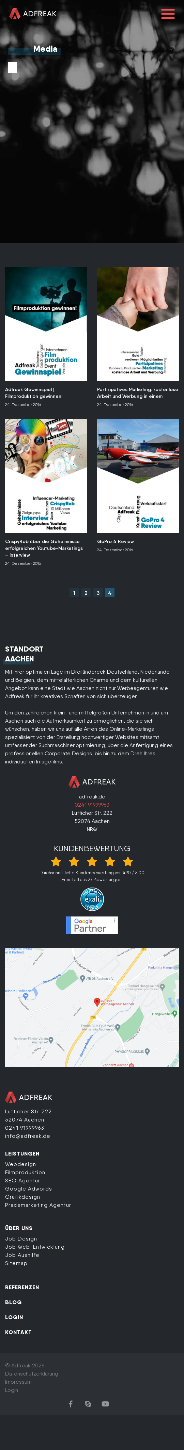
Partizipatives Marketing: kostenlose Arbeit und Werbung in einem (137, 392)
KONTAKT (18, 1332)
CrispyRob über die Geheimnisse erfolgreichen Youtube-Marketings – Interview (44, 548)
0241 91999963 (92, 805)
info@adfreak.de (27, 1136)
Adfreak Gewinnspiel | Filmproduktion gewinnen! (33, 392)
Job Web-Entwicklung (35, 1247)
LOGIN (14, 1317)
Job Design (21, 1238)
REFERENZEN (22, 1287)
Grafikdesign (22, 1197)
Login (11, 1390)
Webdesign (20, 1164)
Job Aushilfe (22, 1255)
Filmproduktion (25, 1172)
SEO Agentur (22, 1180)
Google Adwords (28, 1188)
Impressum (18, 1382)
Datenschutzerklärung (31, 1373)
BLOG (13, 1302)
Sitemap (16, 1263)
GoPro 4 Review (115, 541)
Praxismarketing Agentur (38, 1205)
